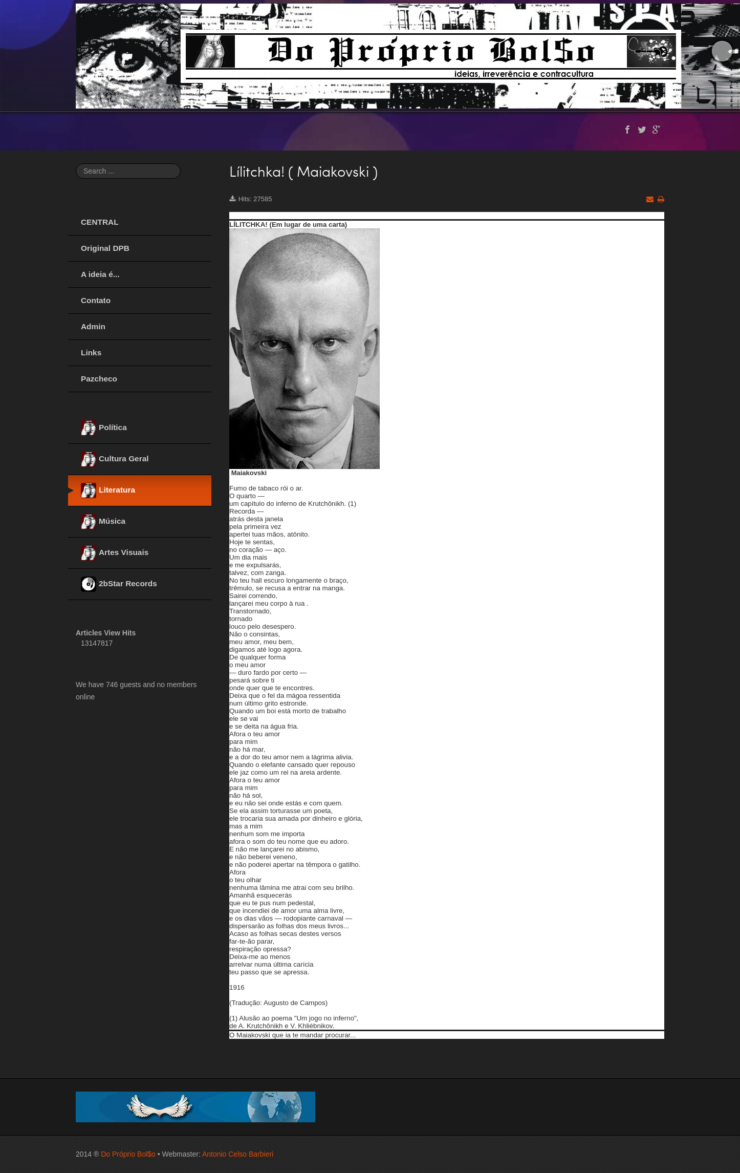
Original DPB (105, 248)
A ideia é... (100, 274)
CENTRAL (100, 222)
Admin (93, 326)
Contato (96, 300)
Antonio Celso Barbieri (237, 1154)
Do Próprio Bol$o (128, 1154)
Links (91, 352)
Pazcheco (99, 378)
